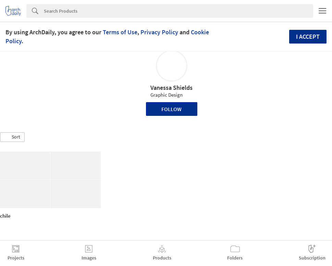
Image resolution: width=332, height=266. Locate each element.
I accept (308, 36)
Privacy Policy (159, 32)
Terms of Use (120, 32)
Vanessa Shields (171, 88)
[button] (12, 137)
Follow (171, 109)
